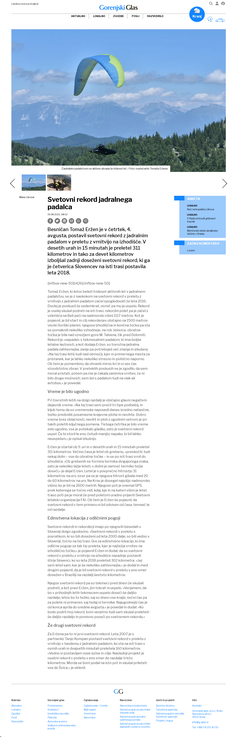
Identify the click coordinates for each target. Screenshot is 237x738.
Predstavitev (55, 705)
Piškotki (52, 717)
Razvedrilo (155, 16)
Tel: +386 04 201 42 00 (205, 727)
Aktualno (78, 16)
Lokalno (99, 16)
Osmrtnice (90, 713)
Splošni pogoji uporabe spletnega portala (133, 718)
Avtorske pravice (57, 721)
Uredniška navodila (58, 713)
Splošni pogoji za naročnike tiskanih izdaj (135, 711)
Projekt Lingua (164, 720)
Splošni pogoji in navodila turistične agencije (170, 715)
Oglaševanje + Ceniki (95, 705)
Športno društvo (165, 705)
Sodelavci (53, 709)
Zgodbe (118, 16)
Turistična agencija (166, 709)
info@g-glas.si (200, 722)
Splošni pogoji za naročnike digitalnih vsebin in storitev (135, 725)
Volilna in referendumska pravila (62, 727)
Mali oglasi (90, 709)
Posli (135, 16)
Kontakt (197, 705)
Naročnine (90, 717)
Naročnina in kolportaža (133, 705)
